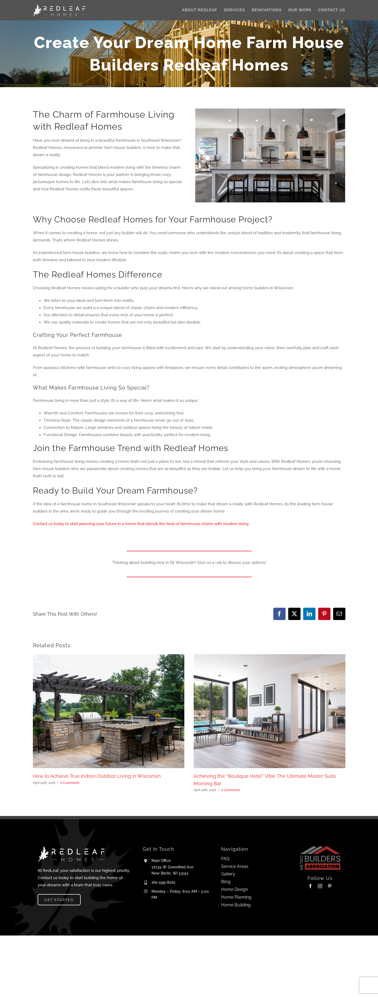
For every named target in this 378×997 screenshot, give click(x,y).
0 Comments (69, 783)
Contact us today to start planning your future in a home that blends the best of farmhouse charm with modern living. (141, 523)
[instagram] (320, 886)
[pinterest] (330, 886)
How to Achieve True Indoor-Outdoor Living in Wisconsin (97, 776)
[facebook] (310, 886)
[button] (37, 723)
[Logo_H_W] (59, 5)
